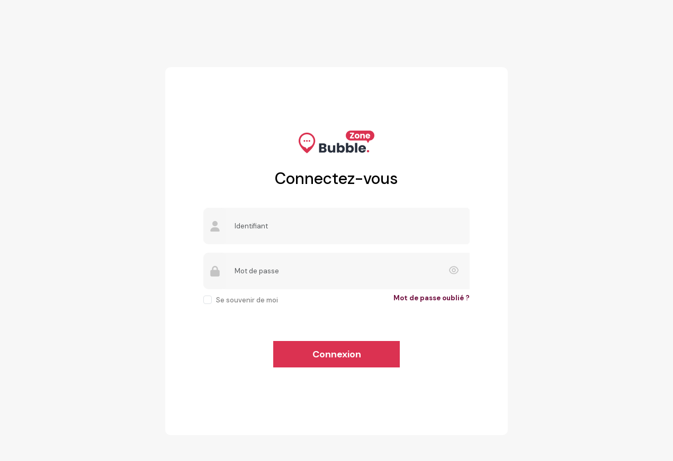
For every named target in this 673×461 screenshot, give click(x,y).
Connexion (336, 354)
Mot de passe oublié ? (431, 297)
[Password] (348, 271)
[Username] (348, 226)
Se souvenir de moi (247, 300)
